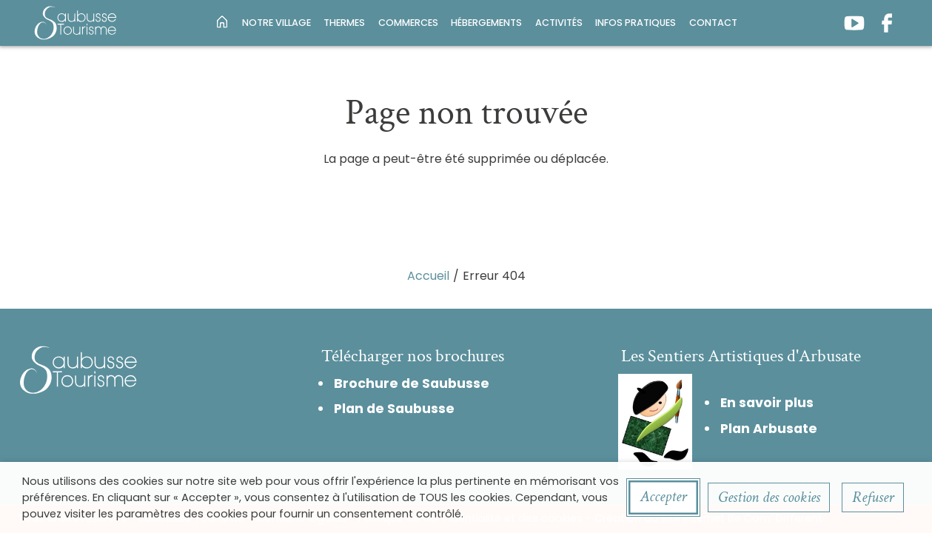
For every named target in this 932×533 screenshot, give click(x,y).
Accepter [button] (663, 496)
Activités (559, 22)
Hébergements (486, 22)
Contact (713, 22)
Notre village (276, 22)
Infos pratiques (635, 22)
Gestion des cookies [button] (769, 497)
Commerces (408, 22)
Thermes (344, 22)
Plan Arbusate (768, 429)
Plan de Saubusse (394, 409)
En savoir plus (767, 403)
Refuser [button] (873, 497)
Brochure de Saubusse (411, 383)
